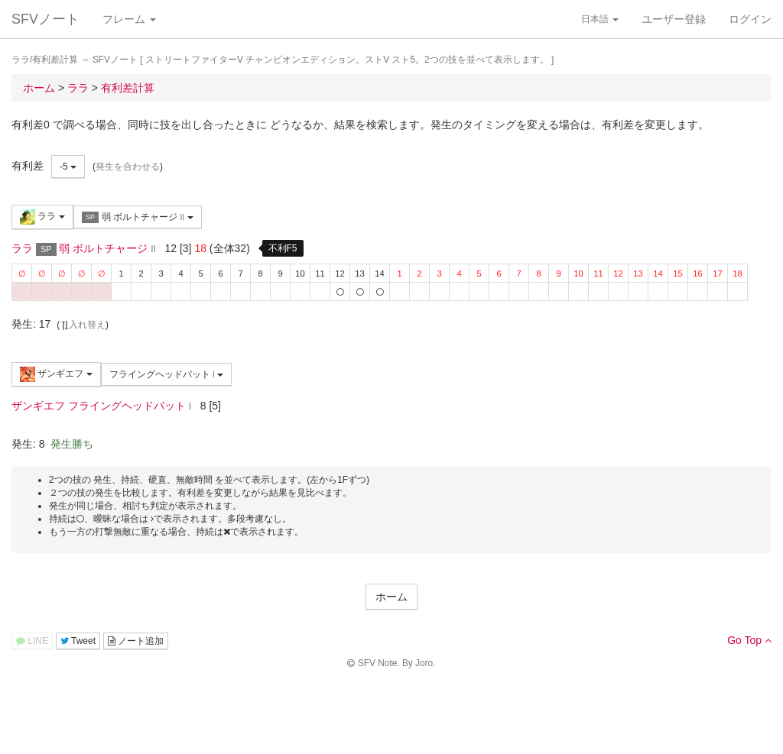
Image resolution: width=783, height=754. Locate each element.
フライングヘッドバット (166, 374)
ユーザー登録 (674, 19)
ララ (42, 217)
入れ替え (83, 324)
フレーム (129, 19)
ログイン (750, 19)
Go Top (749, 640)
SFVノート (45, 19)
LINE (32, 641)
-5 (68, 166)
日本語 (600, 19)
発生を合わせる (128, 166)
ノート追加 (136, 641)
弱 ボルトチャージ (137, 217)
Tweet (78, 641)
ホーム (391, 597)
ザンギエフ (56, 374)
